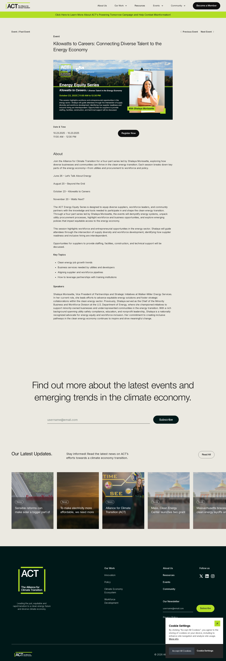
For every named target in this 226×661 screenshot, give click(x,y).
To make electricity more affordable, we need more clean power (77, 511)
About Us (102, 6)
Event (14, 31)
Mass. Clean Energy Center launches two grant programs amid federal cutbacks (168, 511)
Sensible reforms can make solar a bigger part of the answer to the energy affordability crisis (32, 511)
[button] (121, 6)
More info (174, 639)
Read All (206, 455)
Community (169, 589)
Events (166, 582)
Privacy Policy (170, 617)
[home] (18, 5)
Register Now (129, 133)
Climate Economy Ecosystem (113, 591)
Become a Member (206, 6)
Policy (107, 582)
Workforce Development (111, 601)
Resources (140, 6)
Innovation (109, 575)
